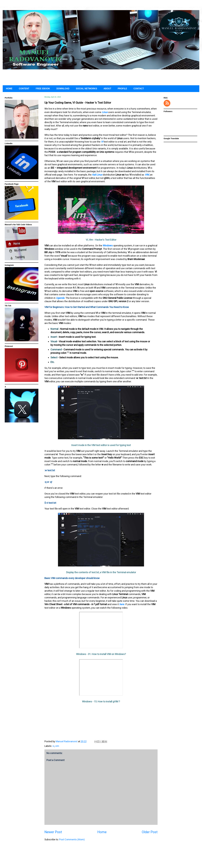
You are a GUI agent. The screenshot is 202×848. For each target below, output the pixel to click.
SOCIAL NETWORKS (86, 88)
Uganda (60, 297)
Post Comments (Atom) (72, 839)
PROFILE (122, 88)
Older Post (150, 832)
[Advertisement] (101, 77)
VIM (147, 174)
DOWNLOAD (62, 88)
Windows (108, 245)
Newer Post (53, 832)
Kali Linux (97, 174)
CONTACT (138, 88)
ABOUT (107, 88)
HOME (9, 88)
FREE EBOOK (43, 88)
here (121, 604)
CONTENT (24, 88)
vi (53, 746)
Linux (105, 112)
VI (102, 141)
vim (57, 746)
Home (102, 832)
